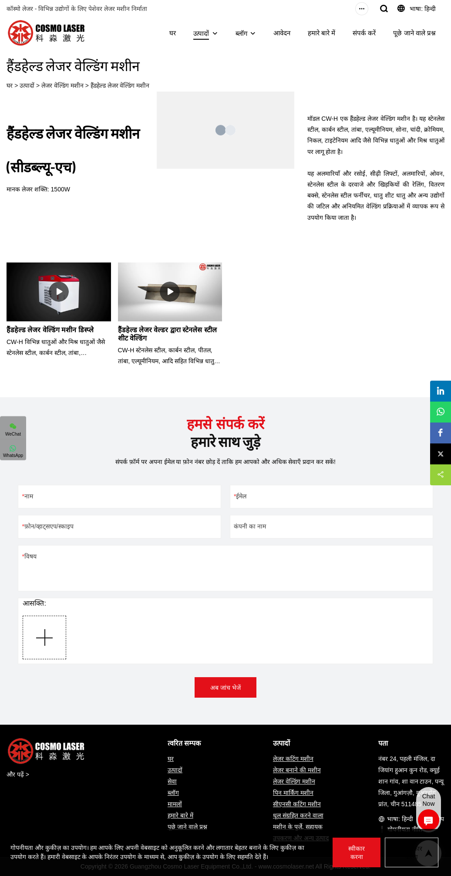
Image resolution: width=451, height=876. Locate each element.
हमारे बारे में (321, 33)
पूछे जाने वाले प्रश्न (414, 33)
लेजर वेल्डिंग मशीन (62, 85)
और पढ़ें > (18, 774)
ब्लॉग (241, 33)
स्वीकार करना (356, 852)
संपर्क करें (364, 33)
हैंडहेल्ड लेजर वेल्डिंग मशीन (120, 85)
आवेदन (281, 33)
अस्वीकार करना (411, 852)
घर (172, 33)
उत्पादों (201, 33)
